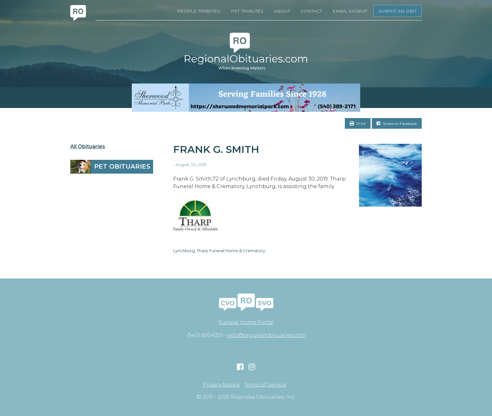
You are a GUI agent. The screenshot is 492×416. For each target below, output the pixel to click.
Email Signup (350, 11)
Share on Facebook (397, 123)
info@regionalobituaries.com (266, 335)
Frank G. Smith (216, 149)
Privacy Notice (221, 385)
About (282, 11)
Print (358, 123)
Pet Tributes (247, 11)
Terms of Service (265, 385)
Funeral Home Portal (246, 322)
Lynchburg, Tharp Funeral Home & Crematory (219, 250)
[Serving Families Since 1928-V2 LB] (246, 98)
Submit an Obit (397, 11)
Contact (311, 11)
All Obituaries (87, 146)
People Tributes (198, 11)
